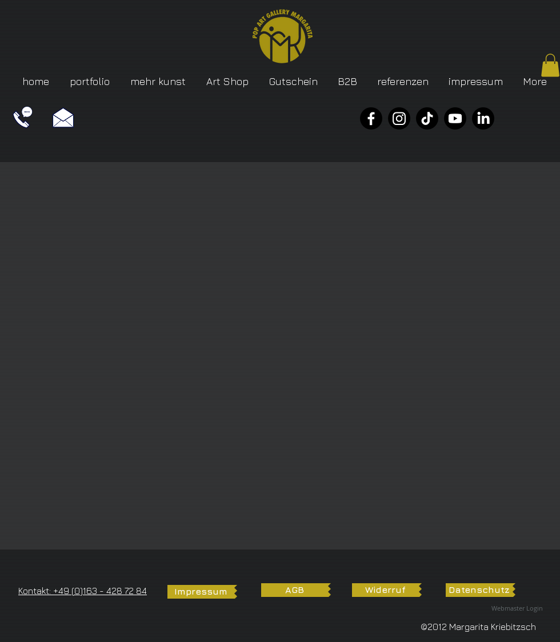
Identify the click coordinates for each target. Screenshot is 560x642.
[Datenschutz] (479, 590)
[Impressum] (200, 592)
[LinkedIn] (483, 118)
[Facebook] (371, 118)
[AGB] (294, 590)
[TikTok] (427, 118)
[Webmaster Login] (517, 608)
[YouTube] (455, 118)
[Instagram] (399, 118)
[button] (550, 65)
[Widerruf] (385, 590)
